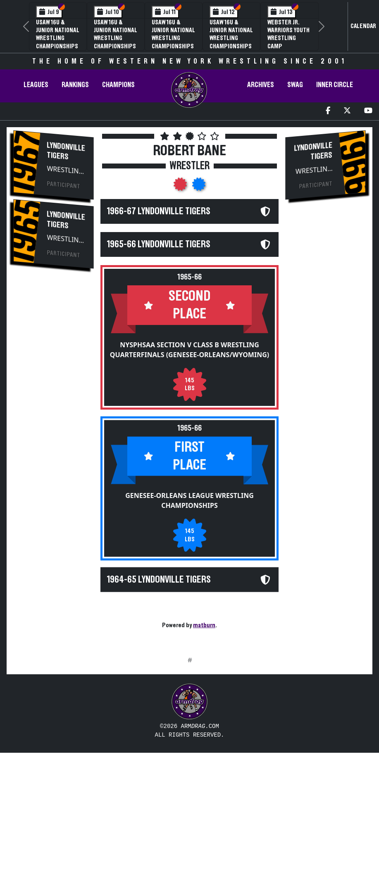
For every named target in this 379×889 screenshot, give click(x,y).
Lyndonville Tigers (66, 151)
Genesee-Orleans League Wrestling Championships (189, 500)
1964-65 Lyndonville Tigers (159, 580)
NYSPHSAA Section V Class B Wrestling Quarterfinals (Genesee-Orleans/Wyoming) (189, 349)
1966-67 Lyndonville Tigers (158, 211)
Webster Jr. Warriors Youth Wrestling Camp (288, 34)
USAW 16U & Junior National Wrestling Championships (57, 34)
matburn (204, 625)
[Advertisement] (53, 415)
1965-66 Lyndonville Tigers (158, 244)
